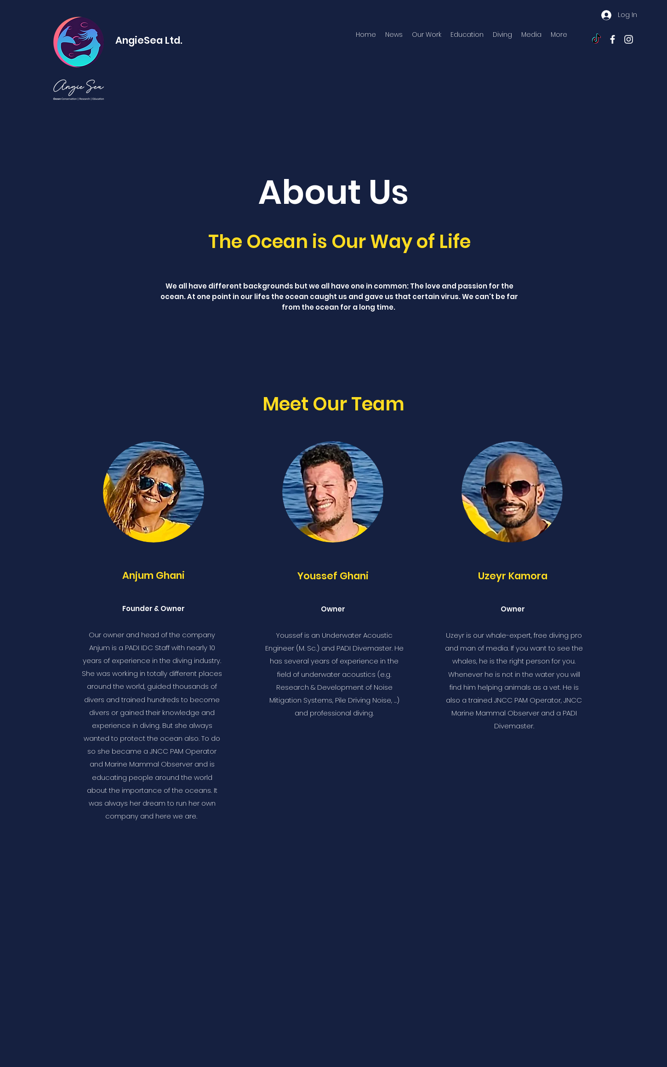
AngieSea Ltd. (148, 40)
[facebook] (612, 39)
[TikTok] (596, 39)
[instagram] (628, 39)
